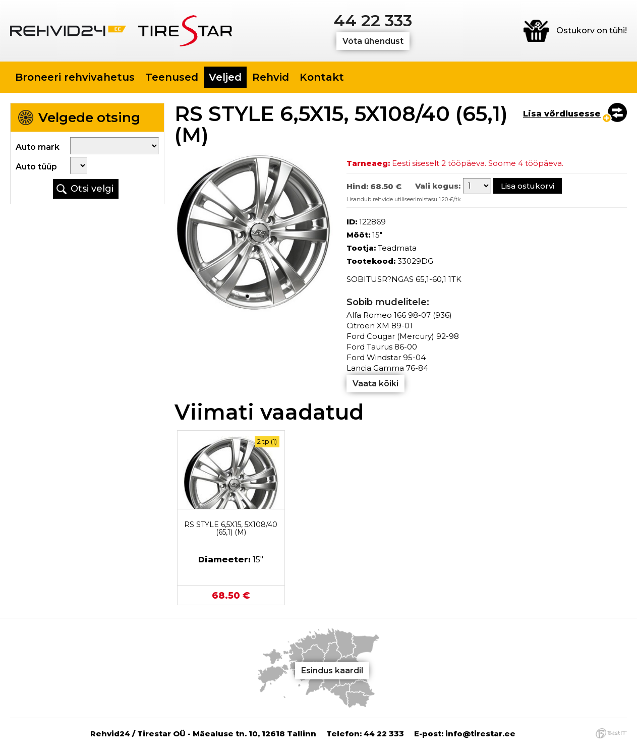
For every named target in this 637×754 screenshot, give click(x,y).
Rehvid (270, 77)
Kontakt (322, 77)
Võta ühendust (372, 41)
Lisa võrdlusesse (562, 114)
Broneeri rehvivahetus (75, 77)
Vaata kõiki (375, 383)
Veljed (225, 77)
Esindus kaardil (332, 670)
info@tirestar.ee (480, 733)
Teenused (171, 77)
